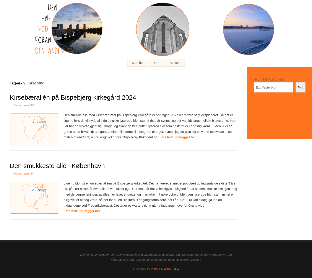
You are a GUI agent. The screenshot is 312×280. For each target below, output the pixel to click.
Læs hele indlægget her (179, 137)
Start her (138, 62)
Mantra (155, 268)
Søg (300, 87)
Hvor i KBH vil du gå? (269, 79)
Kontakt (175, 62)
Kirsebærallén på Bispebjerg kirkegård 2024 (73, 97)
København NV (24, 105)
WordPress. (171, 268)
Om (156, 62)
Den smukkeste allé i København (57, 165)
